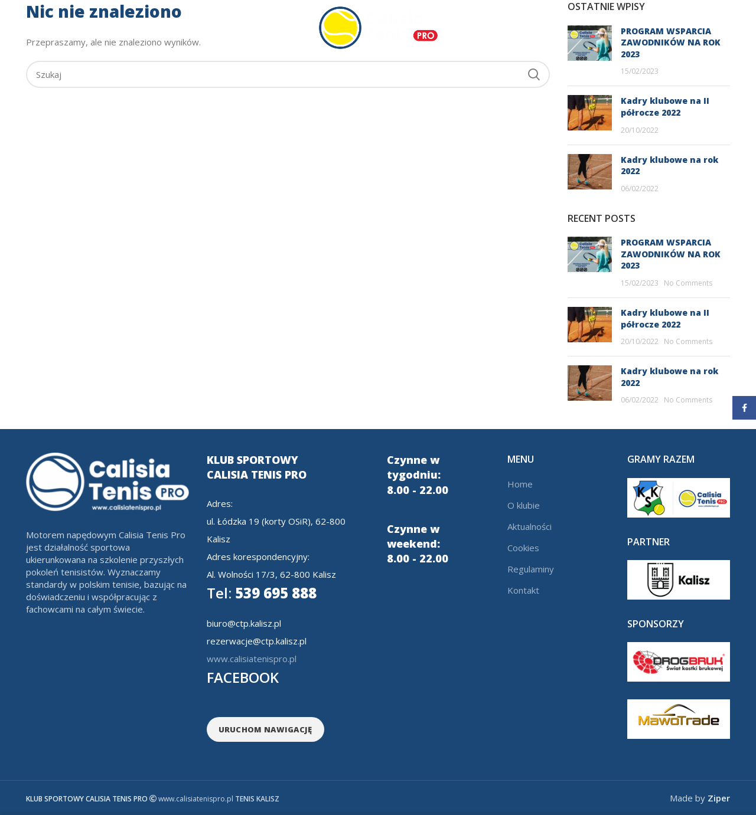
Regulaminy (530, 569)
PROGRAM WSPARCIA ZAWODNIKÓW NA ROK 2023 (671, 254)
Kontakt (523, 590)
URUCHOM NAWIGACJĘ (265, 729)
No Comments (688, 283)
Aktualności (529, 526)
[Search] (288, 74)
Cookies (523, 548)
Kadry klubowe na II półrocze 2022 (665, 106)
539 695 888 (262, 593)
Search (534, 74)
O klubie (523, 505)
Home (520, 484)
